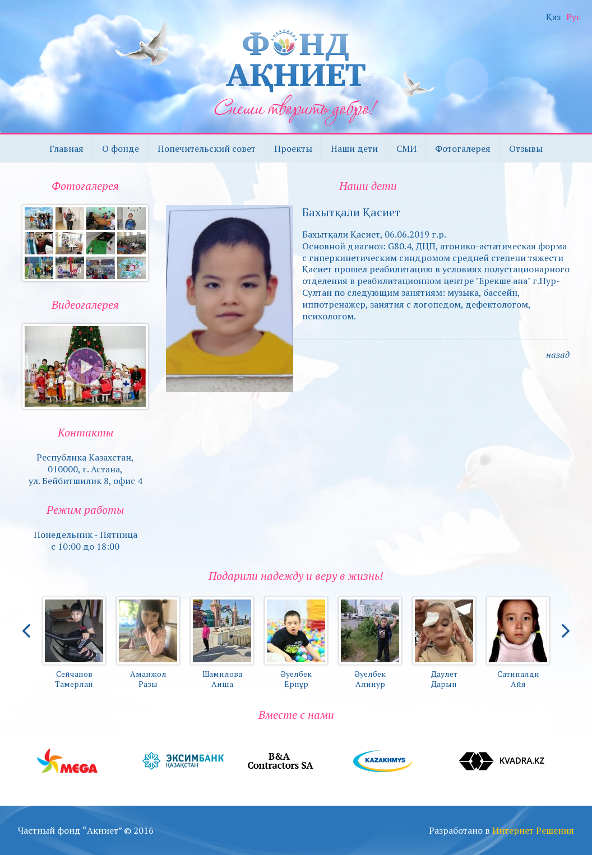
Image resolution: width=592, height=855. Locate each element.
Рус (573, 17)
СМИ (406, 148)
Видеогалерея (85, 304)
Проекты (293, 148)
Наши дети (354, 148)
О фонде (120, 148)
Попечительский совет (207, 148)
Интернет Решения (533, 830)
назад (558, 354)
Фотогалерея (463, 148)
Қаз (553, 17)
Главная (66, 148)
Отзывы (526, 148)
